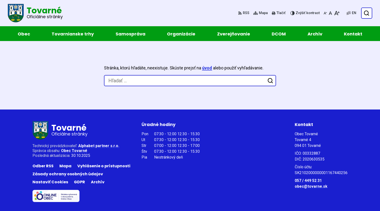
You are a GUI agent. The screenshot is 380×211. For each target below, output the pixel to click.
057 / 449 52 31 (308, 180)
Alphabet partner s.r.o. (98, 145)
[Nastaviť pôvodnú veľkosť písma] (330, 13)
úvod (207, 67)
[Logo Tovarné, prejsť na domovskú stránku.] (35, 13)
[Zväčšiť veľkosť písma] (336, 13)
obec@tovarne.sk (311, 186)
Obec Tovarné (74, 150)
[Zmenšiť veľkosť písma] (325, 13)
